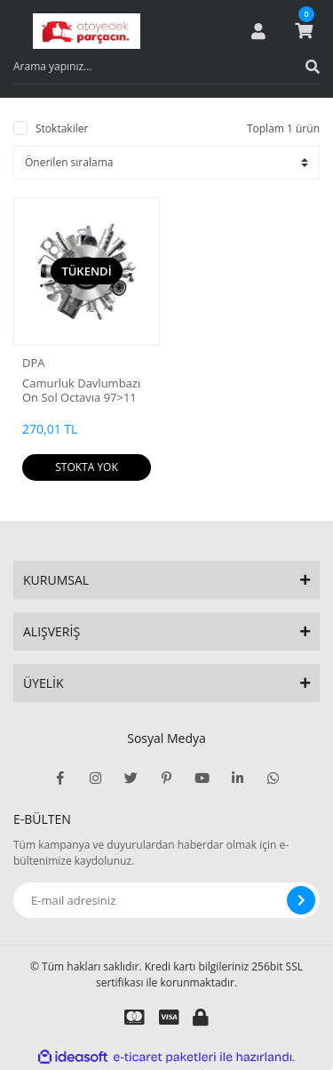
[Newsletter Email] (166, 900)
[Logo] (87, 31)
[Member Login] (258, 31)
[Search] (166, 66)
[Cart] (304, 31)
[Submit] (301, 900)
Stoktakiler (62, 128)
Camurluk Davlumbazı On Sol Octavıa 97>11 (81, 390)
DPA (33, 363)
